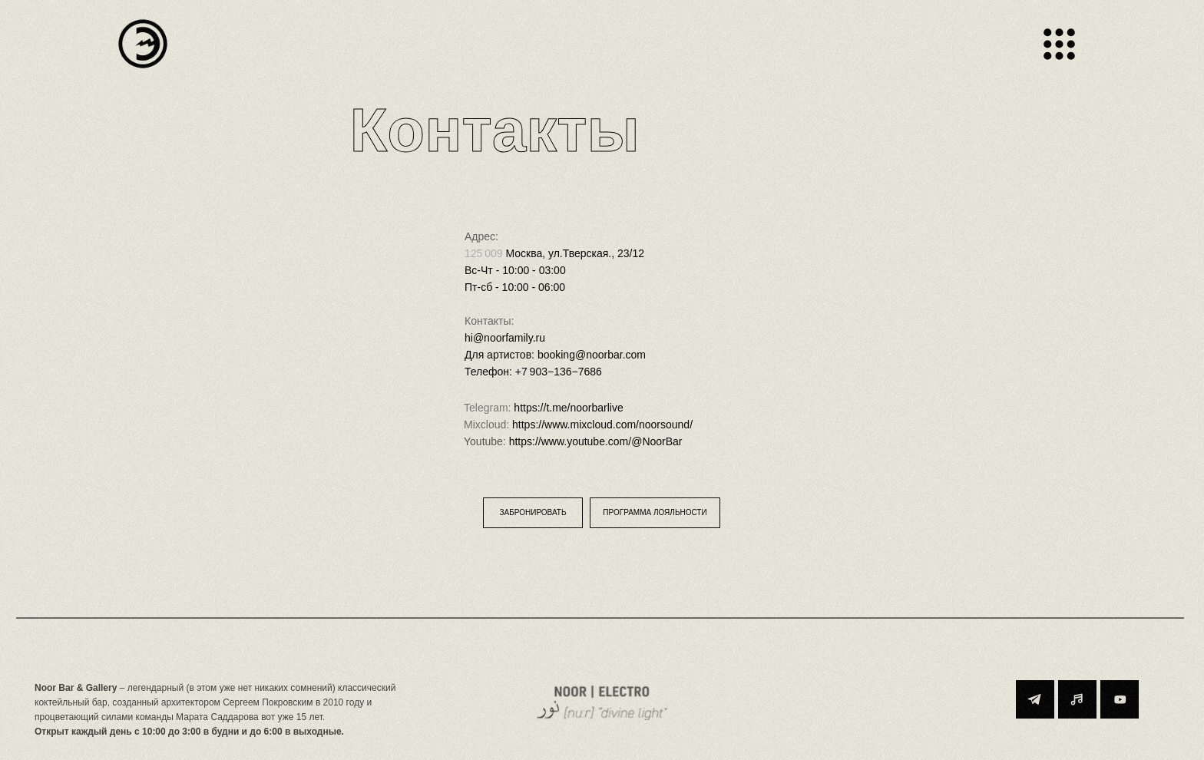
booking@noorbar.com (592, 355)
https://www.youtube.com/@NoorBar (596, 441)
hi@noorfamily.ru (505, 338)
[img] (143, 43)
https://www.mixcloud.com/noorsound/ (602, 424)
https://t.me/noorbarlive (568, 407)
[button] (533, 512)
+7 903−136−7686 (558, 371)
